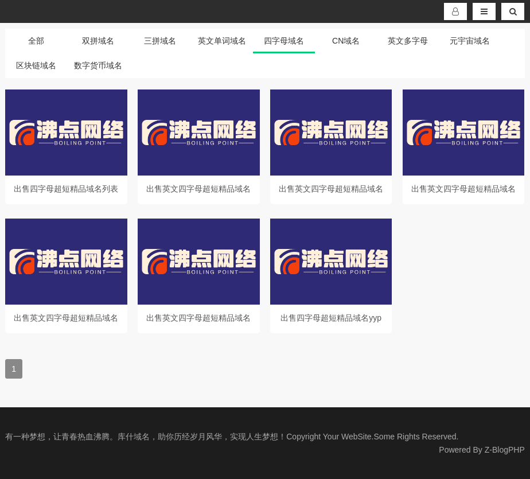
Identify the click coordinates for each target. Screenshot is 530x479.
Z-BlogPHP (505, 449)
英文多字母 (408, 40)
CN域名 (346, 40)
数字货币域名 (98, 65)
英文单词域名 (222, 40)
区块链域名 (36, 65)
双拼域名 (98, 40)
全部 (36, 40)
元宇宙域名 (470, 40)
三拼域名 (160, 40)
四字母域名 (284, 40)
